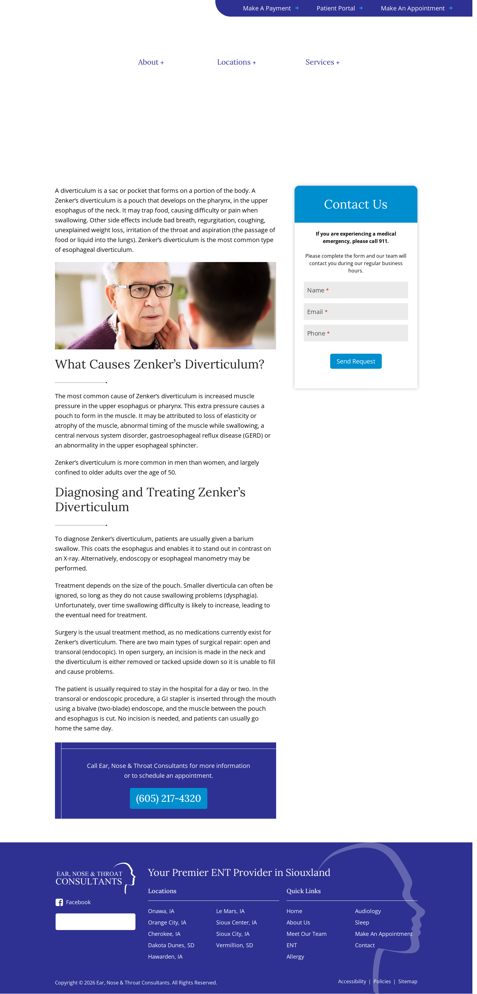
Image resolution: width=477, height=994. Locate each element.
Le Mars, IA (230, 911)
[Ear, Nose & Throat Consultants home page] (80, 26)
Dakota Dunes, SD (171, 945)
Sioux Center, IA (236, 923)
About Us (298, 923)
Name (318, 290)
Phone (318, 333)
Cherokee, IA (164, 934)
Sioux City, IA (232, 934)
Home (294, 911)
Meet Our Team (307, 934)
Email (317, 312)
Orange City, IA (167, 923)
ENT (292, 945)
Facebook (78, 902)
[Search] (124, 921)
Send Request (356, 361)
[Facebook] (59, 902)
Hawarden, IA (165, 957)
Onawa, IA (161, 911)
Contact (365, 945)
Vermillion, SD (234, 945)
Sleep (362, 923)
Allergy (295, 957)
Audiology (368, 911)
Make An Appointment (383, 934)
